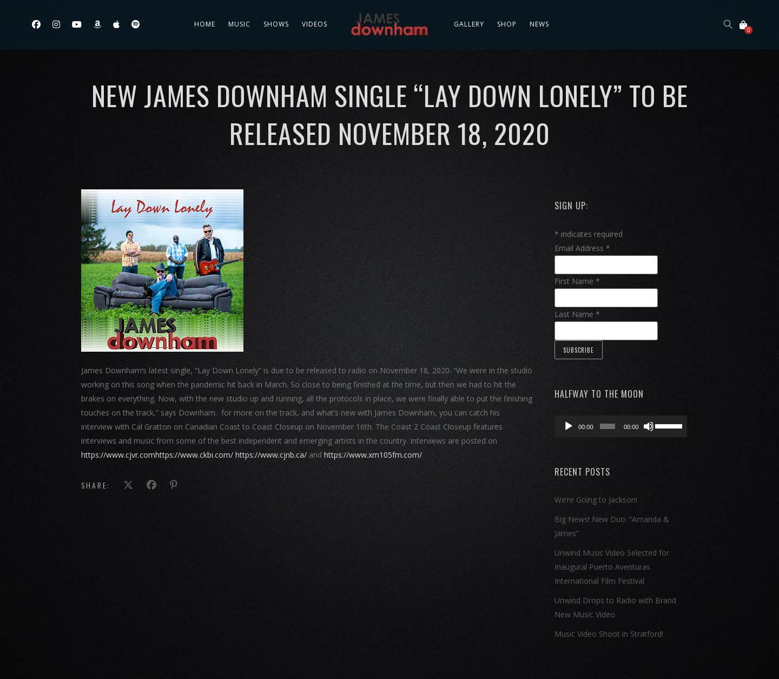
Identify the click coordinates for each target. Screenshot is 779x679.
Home (204, 24)
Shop (507, 24)
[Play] (568, 426)
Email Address (582, 248)
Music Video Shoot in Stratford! (608, 634)
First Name (577, 281)
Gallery (469, 24)
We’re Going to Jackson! (595, 500)
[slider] (607, 426)
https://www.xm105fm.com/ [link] (373, 455)
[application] (620, 426)
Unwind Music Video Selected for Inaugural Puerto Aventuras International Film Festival (611, 567)
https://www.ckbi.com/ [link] (194, 455)
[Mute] (648, 426)
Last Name (577, 314)
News (539, 24)
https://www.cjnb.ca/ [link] (271, 455)
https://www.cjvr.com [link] (118, 455)
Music (239, 24)
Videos (314, 24)
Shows (276, 24)
